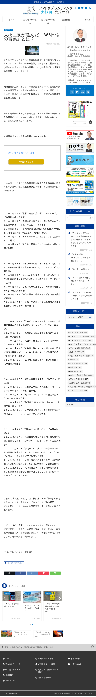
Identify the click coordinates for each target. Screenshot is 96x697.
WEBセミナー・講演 (46, 664)
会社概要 (66, 20)
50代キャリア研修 (45, 659)
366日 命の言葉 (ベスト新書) (22, 153)
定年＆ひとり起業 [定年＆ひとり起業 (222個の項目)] (78, 364)
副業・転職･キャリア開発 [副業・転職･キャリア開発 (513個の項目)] (81, 356)
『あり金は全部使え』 (80, 270)
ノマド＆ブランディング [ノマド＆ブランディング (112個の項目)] (81, 341)
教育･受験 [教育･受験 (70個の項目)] (75, 368)
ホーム (12, 20)
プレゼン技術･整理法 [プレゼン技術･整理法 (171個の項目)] (80, 348)
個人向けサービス (48, 21)
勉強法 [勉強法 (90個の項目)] (74, 360)
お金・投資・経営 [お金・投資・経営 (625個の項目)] (78, 333)
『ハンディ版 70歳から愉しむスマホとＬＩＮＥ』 (81, 281)
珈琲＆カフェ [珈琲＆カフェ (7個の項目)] (76, 372)
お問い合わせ (76, 664)
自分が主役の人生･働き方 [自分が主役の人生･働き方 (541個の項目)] (81, 375)
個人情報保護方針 (12, 694)
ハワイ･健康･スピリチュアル (14, 563)
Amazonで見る (26, 162)
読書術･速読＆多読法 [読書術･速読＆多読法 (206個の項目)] (80, 383)
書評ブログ (8, 30)
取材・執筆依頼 (44, 678)
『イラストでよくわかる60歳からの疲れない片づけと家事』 (81, 296)
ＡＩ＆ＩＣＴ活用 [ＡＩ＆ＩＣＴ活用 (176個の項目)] (78, 391)
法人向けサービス (30, 21)
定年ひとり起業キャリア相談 (47, 671)
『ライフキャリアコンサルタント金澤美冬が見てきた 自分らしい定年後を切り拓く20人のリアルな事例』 (81, 240)
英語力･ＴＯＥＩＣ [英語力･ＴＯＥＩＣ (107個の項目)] (79, 379)
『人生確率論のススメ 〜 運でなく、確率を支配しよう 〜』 (80, 258)
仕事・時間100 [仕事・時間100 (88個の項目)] (77, 352)
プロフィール (84, 20)
